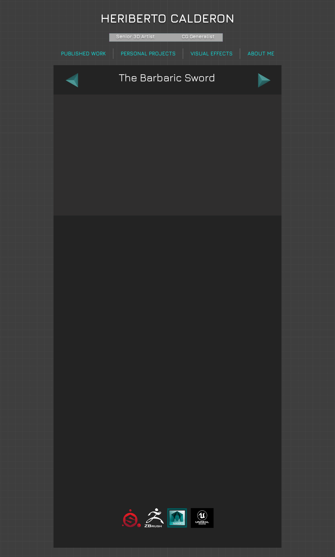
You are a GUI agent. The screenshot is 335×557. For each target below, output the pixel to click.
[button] (167, 155)
